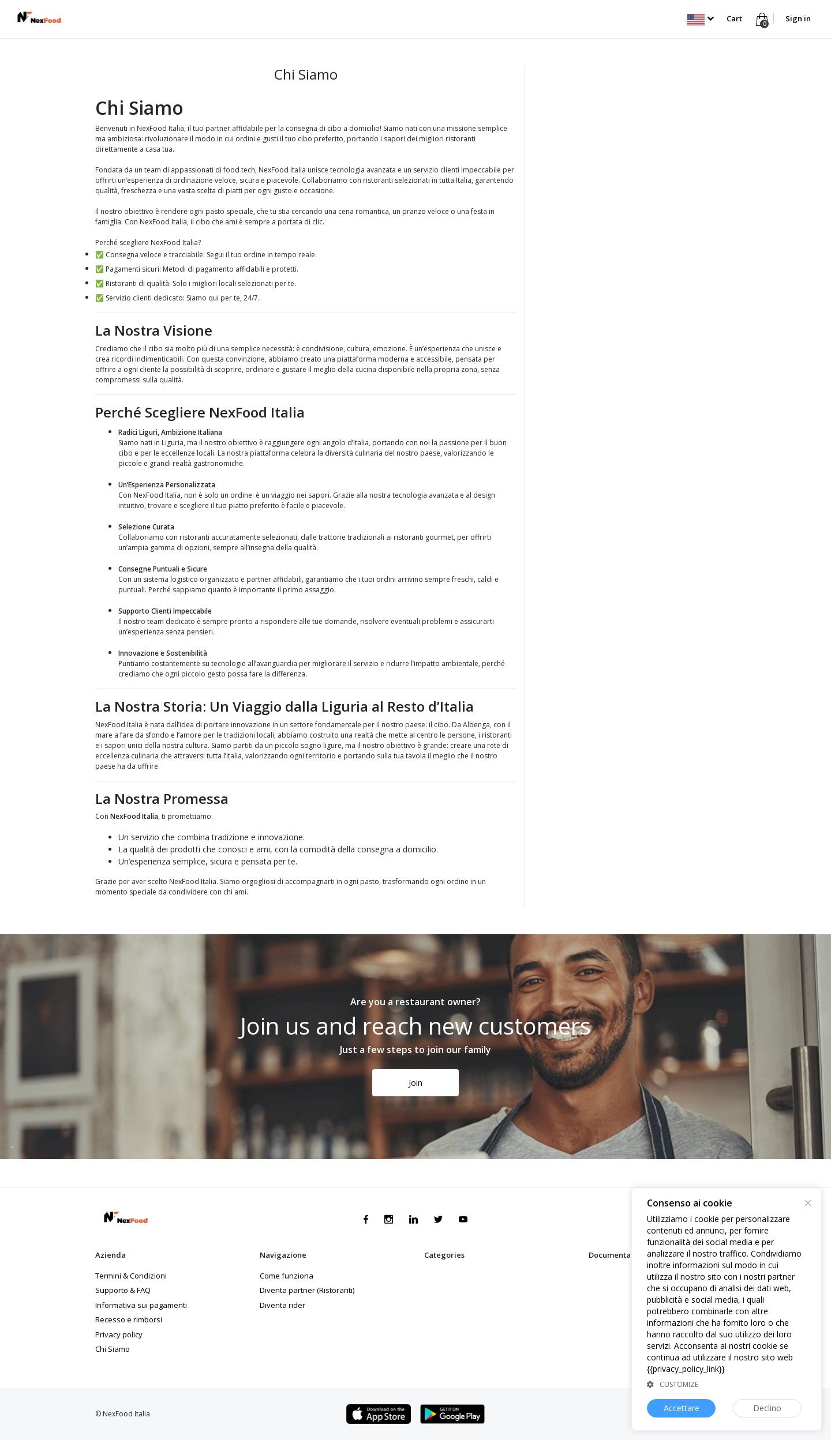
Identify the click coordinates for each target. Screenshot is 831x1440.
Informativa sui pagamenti (141, 1305)
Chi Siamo (112, 1349)
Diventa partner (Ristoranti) (307, 1290)
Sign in (798, 18)
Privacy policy (119, 1334)
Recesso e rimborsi (128, 1319)
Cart (734, 18)
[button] (700, 18)
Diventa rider (282, 1305)
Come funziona (286, 1275)
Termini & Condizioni (131, 1275)
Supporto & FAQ (123, 1290)
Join (415, 1082)
